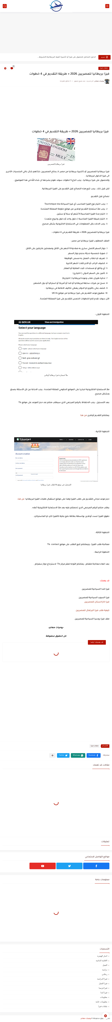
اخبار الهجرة (102, 956)
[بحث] (5, 6)
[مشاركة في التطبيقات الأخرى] (52, 755)
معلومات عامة (101, 1002)
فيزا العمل (103, 983)
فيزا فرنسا (103, 988)
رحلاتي (104, 974)
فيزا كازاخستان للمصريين (96, 602)
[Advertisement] (56, 33)
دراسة (104, 970)
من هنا (83, 415)
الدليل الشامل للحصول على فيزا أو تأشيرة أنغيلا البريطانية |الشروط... (66, 57)
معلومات (103, 997)
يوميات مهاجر (86, 1019)
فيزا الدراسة (102, 979)
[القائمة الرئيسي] (107, 6)
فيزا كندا (103, 992)
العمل (105, 965)
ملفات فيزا (104, 68)
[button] (94, 755)
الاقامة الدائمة (101, 960)
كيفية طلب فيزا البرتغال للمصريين (92, 610)
